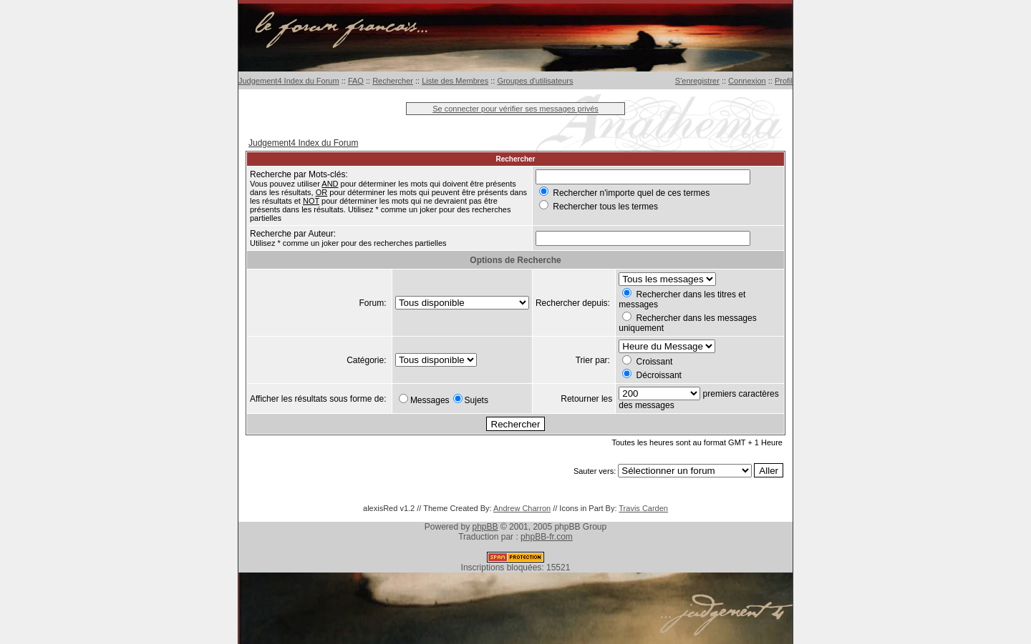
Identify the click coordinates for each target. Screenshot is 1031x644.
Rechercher (392, 80)
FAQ (356, 80)
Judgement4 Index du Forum (288, 80)
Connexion (747, 80)
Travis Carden (643, 508)
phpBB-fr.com (547, 537)
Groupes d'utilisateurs (535, 80)
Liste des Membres (455, 80)
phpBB (485, 527)
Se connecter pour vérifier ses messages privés (515, 108)
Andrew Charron (522, 508)
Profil (784, 80)
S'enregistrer (697, 80)
